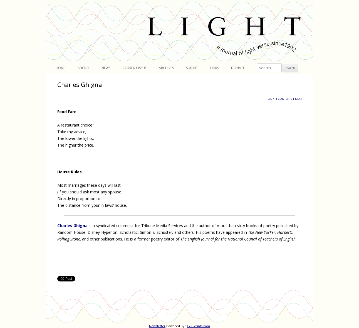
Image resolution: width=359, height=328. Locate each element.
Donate (238, 67)
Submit (192, 67)
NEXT (298, 99)
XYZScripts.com (198, 326)
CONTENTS (285, 99)
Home (60, 67)
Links (214, 67)
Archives (166, 67)
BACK (271, 99)
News (105, 67)
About (83, 67)
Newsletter (157, 326)
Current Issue (135, 67)
